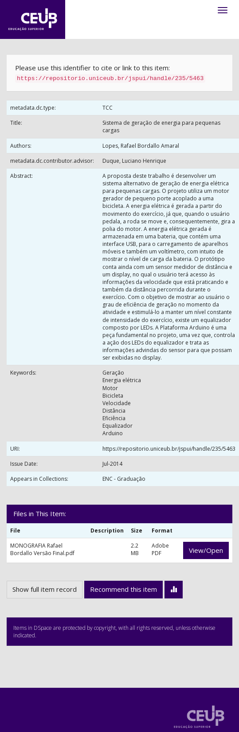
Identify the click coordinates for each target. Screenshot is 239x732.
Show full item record (44, 589)
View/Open (206, 550)
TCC (107, 107)
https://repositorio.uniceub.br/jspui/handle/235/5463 (168, 448)
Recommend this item (123, 589)
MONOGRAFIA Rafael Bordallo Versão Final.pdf (42, 549)
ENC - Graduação (123, 479)
